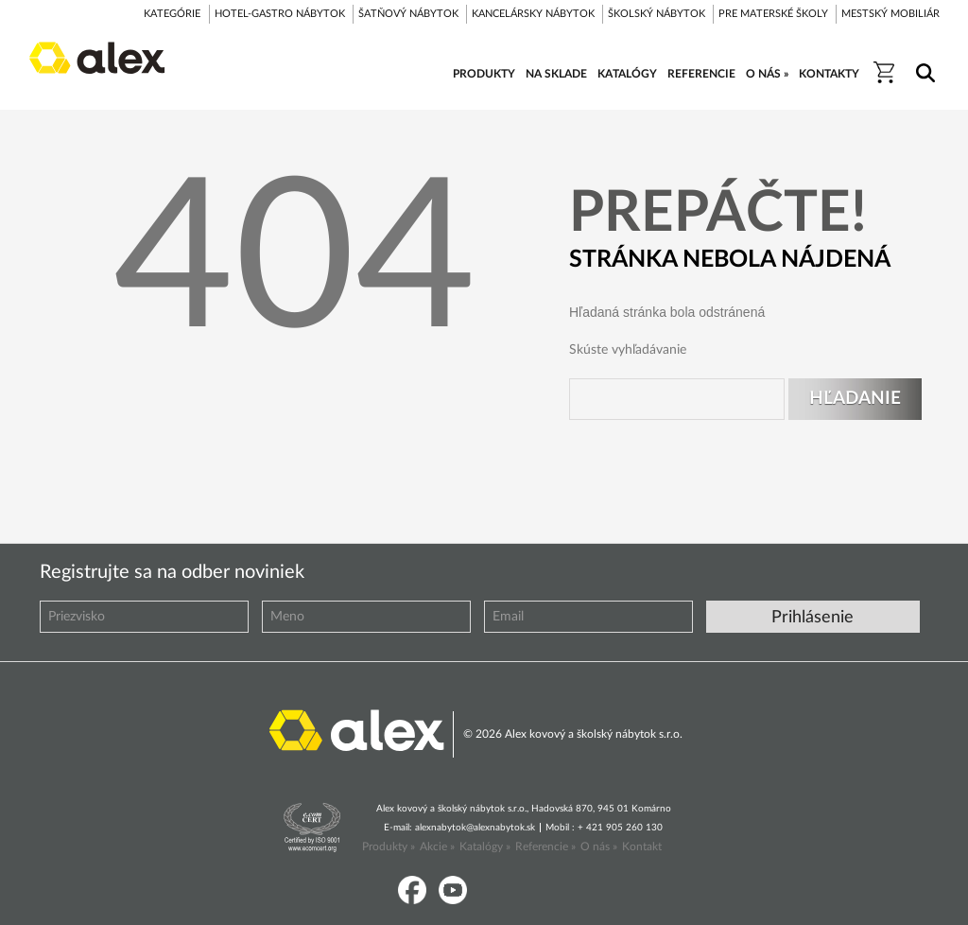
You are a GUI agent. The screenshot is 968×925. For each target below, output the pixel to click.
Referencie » (545, 846)
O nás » (598, 846)
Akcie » (437, 846)
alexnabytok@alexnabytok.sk (475, 827)
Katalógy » (484, 846)
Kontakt (642, 846)
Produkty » (388, 846)
